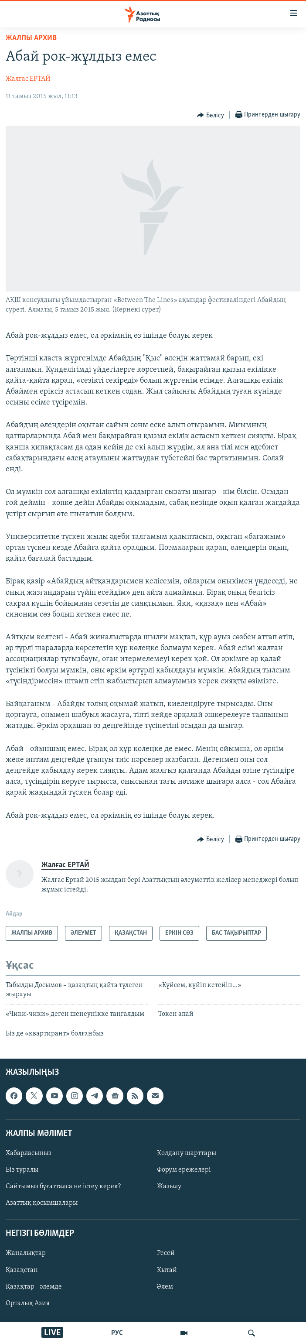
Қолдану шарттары (186, 1153)
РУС (117, 1333)
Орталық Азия (28, 1302)
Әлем (165, 1286)
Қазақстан (22, 1269)
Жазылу (169, 1186)
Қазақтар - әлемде (34, 1286)
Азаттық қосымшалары (42, 1203)
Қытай (167, 1269)
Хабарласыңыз (28, 1153)
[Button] (210, 115)
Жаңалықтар (26, 1253)
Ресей (166, 1253)
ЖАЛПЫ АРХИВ (31, 38)
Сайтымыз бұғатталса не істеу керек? (63, 1186)
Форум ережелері (184, 1169)
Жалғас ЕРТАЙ (28, 78)
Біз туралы (22, 1169)
